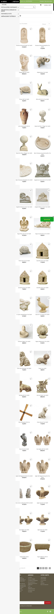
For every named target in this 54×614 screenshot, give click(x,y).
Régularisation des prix (20, 583)
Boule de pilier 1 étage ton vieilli (42, 126)
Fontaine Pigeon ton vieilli (24, 341)
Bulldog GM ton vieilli (24, 395)
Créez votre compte (48, 1)
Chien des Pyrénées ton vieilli (24, 368)
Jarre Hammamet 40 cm (24, 126)
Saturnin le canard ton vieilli (42, 314)
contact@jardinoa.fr (9, 588)
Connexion (42, 1)
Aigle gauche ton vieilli (42, 503)
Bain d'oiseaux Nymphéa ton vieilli (24, 180)
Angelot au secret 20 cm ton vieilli (42, 180)
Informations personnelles (43, 578)
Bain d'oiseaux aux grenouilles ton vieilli (42, 153)
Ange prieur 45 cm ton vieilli (24, 233)
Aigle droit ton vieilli (42, 529)
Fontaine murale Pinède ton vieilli (24, 45)
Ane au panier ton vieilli (42, 395)
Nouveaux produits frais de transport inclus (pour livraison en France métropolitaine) (20, 586)
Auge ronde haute (24, 556)
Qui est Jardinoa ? (31, 582)
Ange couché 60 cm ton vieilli (42, 233)
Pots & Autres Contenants (7, 19)
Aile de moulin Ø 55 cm (24, 422)
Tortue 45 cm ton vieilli (24, 260)
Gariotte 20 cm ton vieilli (42, 287)
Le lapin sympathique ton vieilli (24, 314)
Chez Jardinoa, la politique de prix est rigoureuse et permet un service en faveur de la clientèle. (20, 580)
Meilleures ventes (19, 590)
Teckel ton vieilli (42, 368)
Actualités (30, 591)
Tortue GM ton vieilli (24, 99)
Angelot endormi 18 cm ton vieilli (24, 207)
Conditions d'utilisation (33, 580)
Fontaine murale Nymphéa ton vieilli (42, 46)
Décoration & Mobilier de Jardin (8, 23)
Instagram (50, 611)
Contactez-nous (31, 590)
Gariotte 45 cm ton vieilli (42, 260)
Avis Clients (47, 218)
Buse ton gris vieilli (24, 449)
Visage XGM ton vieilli (24, 72)
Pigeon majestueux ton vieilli (42, 341)
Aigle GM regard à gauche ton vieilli (42, 476)
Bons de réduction (44, 584)
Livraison (30, 577)
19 (46, 568)
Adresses (42, 583)
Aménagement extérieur (7, 30)
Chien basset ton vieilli (42, 422)
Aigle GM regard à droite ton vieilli (24, 476)
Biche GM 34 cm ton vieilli (42, 99)
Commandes (43, 580)
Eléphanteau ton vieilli (42, 72)
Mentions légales (31, 579)
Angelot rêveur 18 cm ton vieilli (42, 207)
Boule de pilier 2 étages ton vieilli (24, 153)
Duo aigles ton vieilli (24, 529)
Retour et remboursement (31, 588)
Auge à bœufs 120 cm (42, 556)
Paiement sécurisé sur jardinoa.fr (32, 584)
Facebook (48, 611)
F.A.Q (29, 586)
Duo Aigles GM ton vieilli (42, 449)
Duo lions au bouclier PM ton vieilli (24, 503)
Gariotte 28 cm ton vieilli (24, 287)
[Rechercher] (27, 7)
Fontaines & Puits (8, 26)
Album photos (18, 591)
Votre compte (45, 575)
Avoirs (42, 581)
